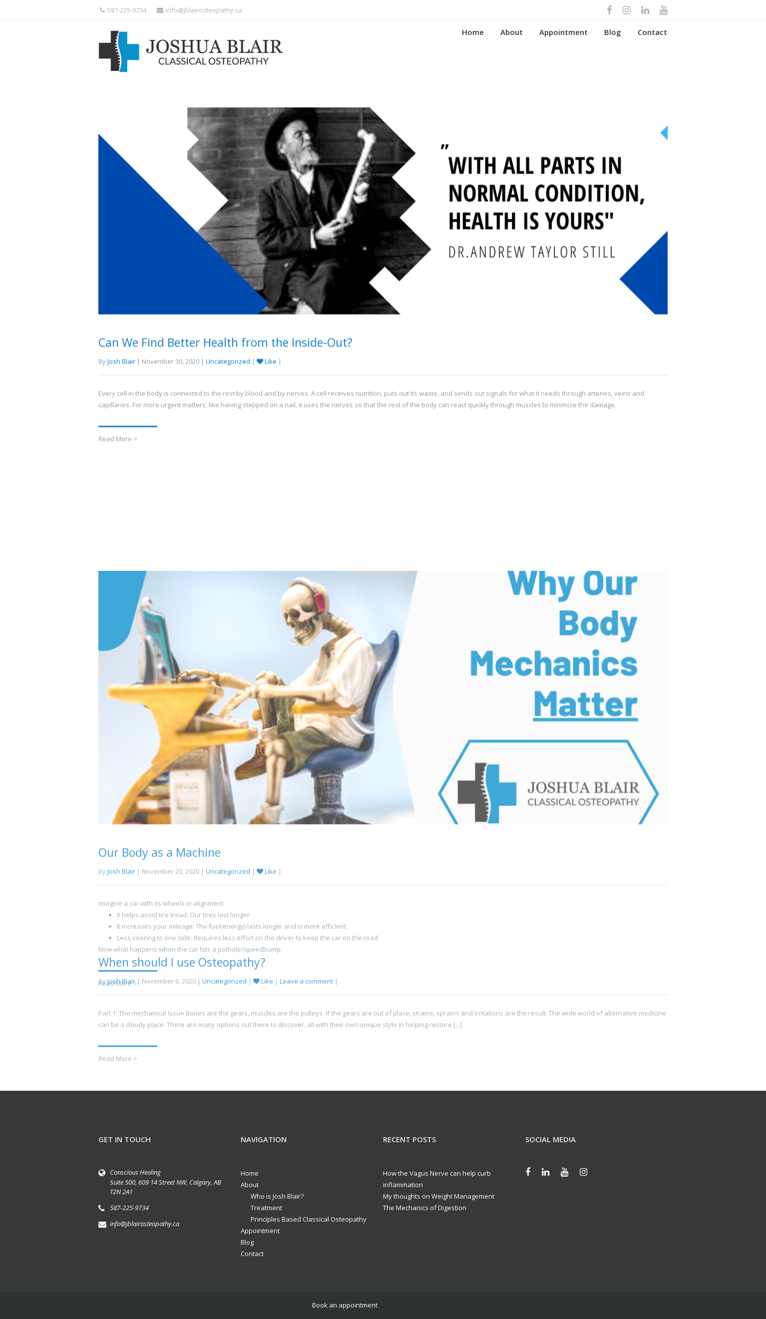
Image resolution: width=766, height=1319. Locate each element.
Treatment (266, 1207)
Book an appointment (345, 1305)
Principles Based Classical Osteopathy (309, 1219)
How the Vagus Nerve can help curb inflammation (437, 1179)
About (511, 51)
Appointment (563, 51)
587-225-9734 (123, 9)
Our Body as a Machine (159, 988)
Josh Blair (121, 373)
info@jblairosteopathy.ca (199, 9)
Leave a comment (306, 1022)
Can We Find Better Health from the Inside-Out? (225, 355)
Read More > (117, 450)
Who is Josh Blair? (277, 1196)
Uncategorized (228, 373)
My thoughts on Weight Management (438, 1196)
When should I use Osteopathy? (182, 1004)
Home (473, 51)
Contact (652, 51)
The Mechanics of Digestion (424, 1207)
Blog (612, 51)
